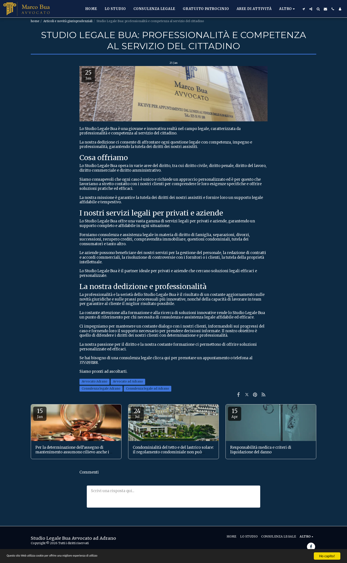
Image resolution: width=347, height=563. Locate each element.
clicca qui (161, 358)
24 (137, 413)
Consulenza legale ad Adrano (147, 388)
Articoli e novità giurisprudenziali (68, 21)
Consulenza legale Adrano (101, 388)
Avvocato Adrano (94, 381)
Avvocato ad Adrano (128, 381)
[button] (303, 9)
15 (39, 413)
